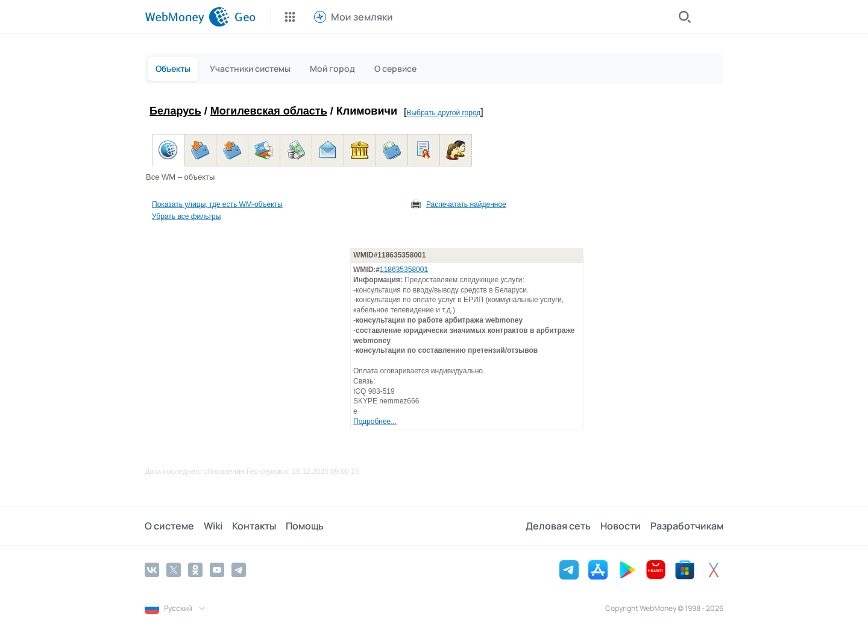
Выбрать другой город (443, 113)
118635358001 (404, 269)
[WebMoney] (187, 17)
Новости (620, 525)
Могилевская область (268, 111)
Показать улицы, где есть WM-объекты (217, 204)
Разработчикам (686, 525)
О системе (169, 525)
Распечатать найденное (466, 204)
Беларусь (175, 111)
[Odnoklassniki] (195, 570)
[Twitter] (173, 570)
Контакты (254, 525)
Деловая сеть (558, 525)
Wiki (213, 525)
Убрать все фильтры (186, 216)
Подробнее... (375, 421)
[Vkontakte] (152, 570)
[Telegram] (238, 570)
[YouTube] (217, 570)
